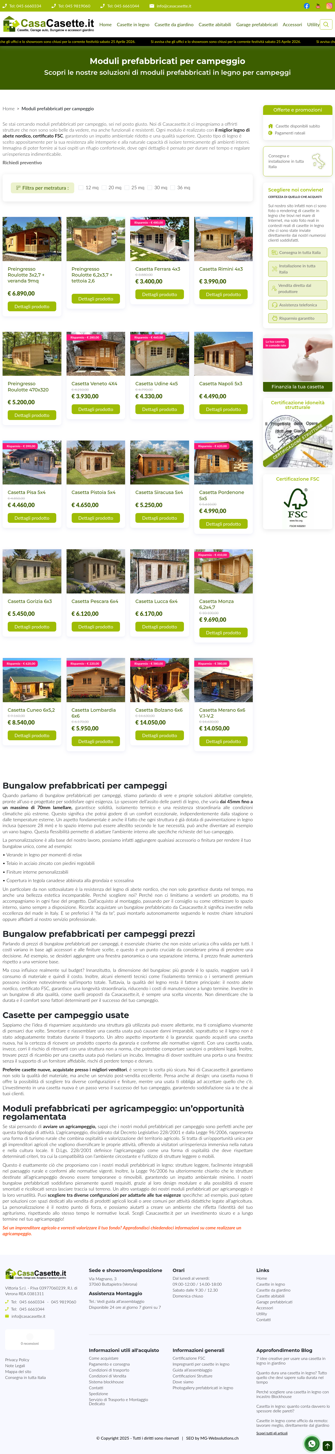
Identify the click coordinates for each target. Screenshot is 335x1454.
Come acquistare (103, 1358)
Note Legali (15, 1344)
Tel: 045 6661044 (123, 6)
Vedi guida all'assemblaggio (120, 1301)
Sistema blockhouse (106, 1381)
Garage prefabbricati (257, 24)
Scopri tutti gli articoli (271, 1433)
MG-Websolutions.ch (219, 1437)
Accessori (292, 24)
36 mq (183, 187)
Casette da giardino (174, 24)
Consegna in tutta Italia (25, 1356)
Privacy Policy (17, 1339)
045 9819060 (63, 1301)
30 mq (160, 187)
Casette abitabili (215, 24)
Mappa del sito (18, 1350)
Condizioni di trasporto (109, 1369)
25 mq (138, 187)
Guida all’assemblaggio (192, 1369)
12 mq (92, 187)
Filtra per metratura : (42, 188)
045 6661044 (32, 1308)
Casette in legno (133, 24)
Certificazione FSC (189, 1358)
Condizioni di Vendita (107, 1375)
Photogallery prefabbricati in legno (203, 1387)
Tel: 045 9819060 (74, 6)
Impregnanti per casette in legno (201, 1363)
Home (105, 24)
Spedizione (98, 1393)
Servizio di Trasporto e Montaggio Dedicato (118, 1401)
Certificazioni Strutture (192, 1375)
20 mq (115, 187)
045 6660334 (32, 1301)
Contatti (263, 1319)
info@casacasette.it (174, 6)
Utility (313, 24)
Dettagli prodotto (31, 306)
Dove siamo (183, 1381)
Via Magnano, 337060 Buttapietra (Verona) (113, 1281)
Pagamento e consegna (109, 1363)
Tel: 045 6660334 (25, 6)
